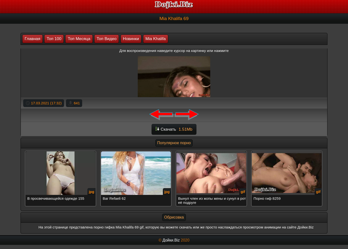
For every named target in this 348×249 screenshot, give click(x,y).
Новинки (131, 38)
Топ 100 (54, 38)
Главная (32, 38)
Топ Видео (106, 38)
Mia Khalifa (155, 38)
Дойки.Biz (171, 240)
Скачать (174, 129)
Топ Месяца (79, 38)
